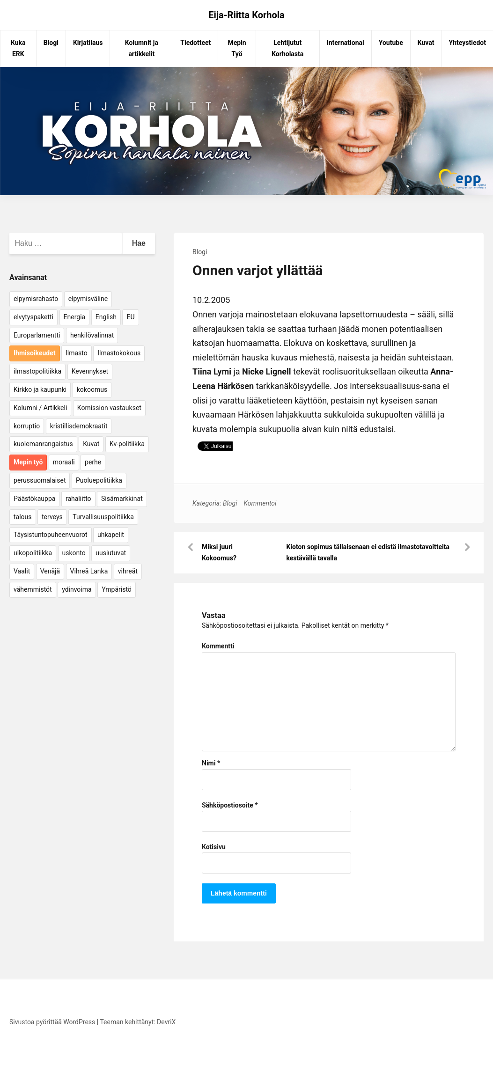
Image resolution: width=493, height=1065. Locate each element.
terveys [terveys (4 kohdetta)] (52, 517)
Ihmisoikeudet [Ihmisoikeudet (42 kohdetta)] (35, 353)
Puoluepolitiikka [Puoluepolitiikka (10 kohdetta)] (99, 480)
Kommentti (218, 646)
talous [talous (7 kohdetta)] (23, 517)
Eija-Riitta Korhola (246, 15)
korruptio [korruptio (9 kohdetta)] (27, 426)
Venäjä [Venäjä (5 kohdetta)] (50, 571)
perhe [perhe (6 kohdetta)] (93, 462)
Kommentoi (259, 503)
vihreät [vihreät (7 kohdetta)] (128, 571)
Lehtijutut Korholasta (287, 48)
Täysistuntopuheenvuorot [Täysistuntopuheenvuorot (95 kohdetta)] (51, 534)
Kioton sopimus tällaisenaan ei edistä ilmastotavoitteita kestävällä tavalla (367, 552)
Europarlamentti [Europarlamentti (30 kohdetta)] (37, 335)
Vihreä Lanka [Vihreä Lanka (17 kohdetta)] (89, 571)
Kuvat (426, 42)
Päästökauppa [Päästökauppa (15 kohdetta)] (34, 498)
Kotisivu (214, 847)
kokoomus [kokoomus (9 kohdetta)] (92, 389)
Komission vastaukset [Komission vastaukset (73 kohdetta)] (109, 407)
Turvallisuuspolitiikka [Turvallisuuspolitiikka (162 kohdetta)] (103, 517)
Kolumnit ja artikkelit (141, 48)
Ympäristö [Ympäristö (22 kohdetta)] (117, 589)
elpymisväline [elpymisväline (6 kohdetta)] (88, 298)
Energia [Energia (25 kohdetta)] (75, 317)
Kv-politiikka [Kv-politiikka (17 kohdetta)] (127, 444)
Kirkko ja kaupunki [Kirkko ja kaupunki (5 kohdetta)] (40, 389)
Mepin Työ (237, 48)
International (345, 42)
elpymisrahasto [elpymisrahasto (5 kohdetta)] (36, 298)
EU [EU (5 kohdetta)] (130, 317)
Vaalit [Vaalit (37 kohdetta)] (22, 571)
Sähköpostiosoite (230, 805)
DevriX (166, 1022)
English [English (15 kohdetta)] (106, 317)
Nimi (211, 763)
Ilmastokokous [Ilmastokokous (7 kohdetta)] (118, 353)
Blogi (51, 42)
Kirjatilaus (88, 42)
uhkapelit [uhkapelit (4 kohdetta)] (110, 534)
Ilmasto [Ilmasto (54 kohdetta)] (77, 353)
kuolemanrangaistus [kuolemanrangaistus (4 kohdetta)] (43, 444)
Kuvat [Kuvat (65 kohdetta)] (91, 444)
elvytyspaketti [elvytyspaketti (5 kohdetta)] (33, 317)
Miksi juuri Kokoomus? (219, 552)
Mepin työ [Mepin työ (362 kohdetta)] (28, 462)
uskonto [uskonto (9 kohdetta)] (74, 553)
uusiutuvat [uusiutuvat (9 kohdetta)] (111, 553)
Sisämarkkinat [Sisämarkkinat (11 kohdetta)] (122, 498)
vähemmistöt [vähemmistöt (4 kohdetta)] (33, 589)
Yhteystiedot (467, 42)
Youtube (391, 42)
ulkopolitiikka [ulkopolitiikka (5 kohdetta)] (33, 553)
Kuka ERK (18, 48)
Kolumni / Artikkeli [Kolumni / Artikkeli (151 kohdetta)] (40, 407)
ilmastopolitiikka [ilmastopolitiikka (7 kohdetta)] (37, 371)
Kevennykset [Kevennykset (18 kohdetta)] (90, 371)
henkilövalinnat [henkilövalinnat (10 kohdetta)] (92, 335)
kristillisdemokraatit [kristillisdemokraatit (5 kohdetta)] (79, 426)
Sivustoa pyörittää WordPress (52, 1022)
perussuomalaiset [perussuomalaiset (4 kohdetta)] (40, 480)
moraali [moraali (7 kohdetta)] (64, 462)
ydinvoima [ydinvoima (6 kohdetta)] (77, 589)
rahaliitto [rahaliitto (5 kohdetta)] (78, 498)
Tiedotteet (195, 42)
